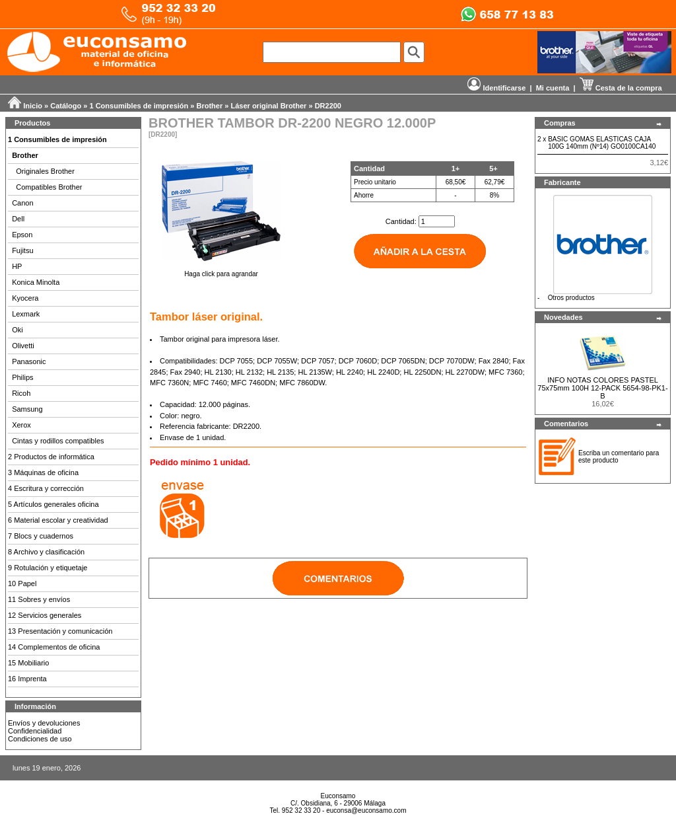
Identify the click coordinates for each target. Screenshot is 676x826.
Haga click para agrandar (221, 271)
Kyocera (25, 298)
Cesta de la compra (621, 88)
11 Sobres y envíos (39, 599)
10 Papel (22, 583)
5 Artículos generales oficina (53, 504)
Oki (17, 330)
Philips (22, 377)
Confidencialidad (34, 731)
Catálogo (65, 106)
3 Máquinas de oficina (43, 472)
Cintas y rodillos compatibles (58, 441)
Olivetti (23, 346)
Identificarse (496, 88)
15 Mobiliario (28, 663)
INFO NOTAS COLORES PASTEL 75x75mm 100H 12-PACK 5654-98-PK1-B (602, 388)
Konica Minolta (35, 282)
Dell (18, 219)
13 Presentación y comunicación (60, 631)
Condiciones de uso (40, 739)
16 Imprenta (27, 679)
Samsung (27, 409)
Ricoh (21, 393)
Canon (22, 203)
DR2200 (328, 106)
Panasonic (29, 361)
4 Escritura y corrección (46, 488)
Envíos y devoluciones (44, 723)
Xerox (21, 425)
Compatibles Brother (49, 187)
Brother (210, 106)
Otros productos (571, 297)
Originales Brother (45, 171)
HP (17, 266)
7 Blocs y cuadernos (40, 536)
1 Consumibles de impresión (139, 106)
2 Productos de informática (51, 457)
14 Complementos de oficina (54, 647)
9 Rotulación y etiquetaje (47, 568)
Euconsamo (338, 796)
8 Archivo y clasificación (46, 552)
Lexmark (26, 314)
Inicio (32, 106)
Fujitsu (22, 250)
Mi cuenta (553, 88)
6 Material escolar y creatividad (58, 520)
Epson (22, 235)
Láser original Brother (268, 106)
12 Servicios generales (44, 615)
